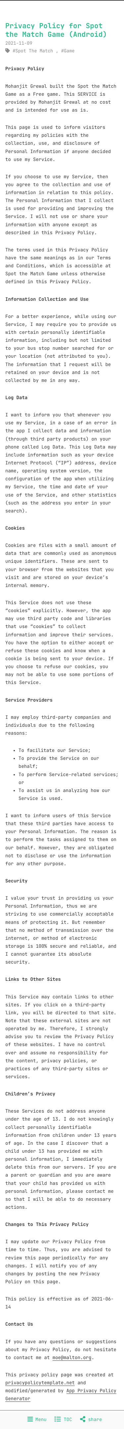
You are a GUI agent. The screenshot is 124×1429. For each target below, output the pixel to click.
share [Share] (91, 1420)
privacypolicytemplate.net (40, 1383)
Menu (37, 1420)
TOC (63, 1420)
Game (69, 51)
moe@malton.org (72, 1358)
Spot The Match (34, 51)
